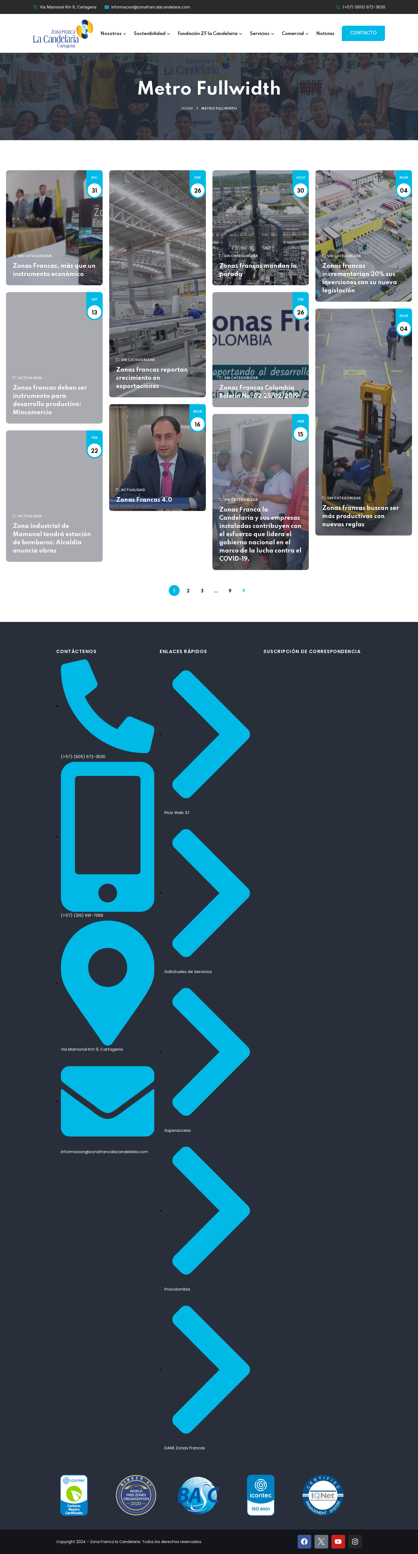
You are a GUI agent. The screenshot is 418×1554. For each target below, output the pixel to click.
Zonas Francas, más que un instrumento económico (54, 270)
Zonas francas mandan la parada (258, 270)
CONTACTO (363, 33)
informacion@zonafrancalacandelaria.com (150, 7)
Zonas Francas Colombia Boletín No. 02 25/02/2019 (259, 392)
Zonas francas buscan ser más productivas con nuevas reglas (360, 516)
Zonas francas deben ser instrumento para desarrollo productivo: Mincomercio (50, 400)
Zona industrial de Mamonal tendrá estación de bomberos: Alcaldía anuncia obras (52, 538)
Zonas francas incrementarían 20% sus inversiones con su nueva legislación (359, 278)
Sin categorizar (32, 256)
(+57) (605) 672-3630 (364, 7)
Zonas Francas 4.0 (144, 500)
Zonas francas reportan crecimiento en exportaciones (152, 378)
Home (187, 108)
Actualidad (27, 378)
